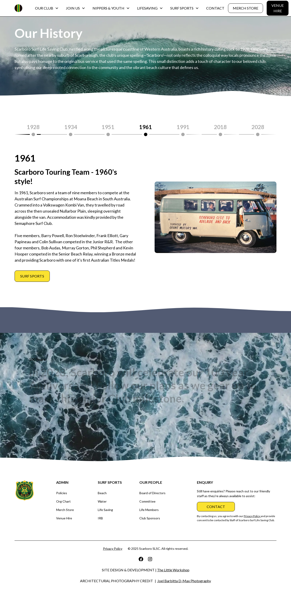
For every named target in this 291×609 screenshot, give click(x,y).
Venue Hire (64, 518)
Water (102, 501)
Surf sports (32, 276)
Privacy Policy (112, 548)
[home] (18, 8)
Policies (61, 493)
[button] (46, 8)
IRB (100, 518)
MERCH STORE (245, 8)
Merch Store (65, 510)
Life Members (149, 510)
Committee (147, 501)
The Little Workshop (173, 570)
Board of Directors (152, 493)
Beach (102, 493)
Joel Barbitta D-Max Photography (184, 581)
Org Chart (63, 501)
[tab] (33, 129)
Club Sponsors (149, 518)
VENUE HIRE (277, 8)
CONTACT (215, 8)
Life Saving (105, 510)
